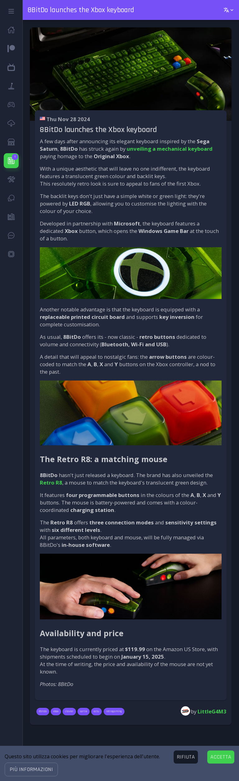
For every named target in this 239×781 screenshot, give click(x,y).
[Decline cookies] (186, 757)
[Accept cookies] (220, 757)
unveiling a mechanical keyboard (170, 148)
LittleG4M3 (212, 711)
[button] (31, 769)
